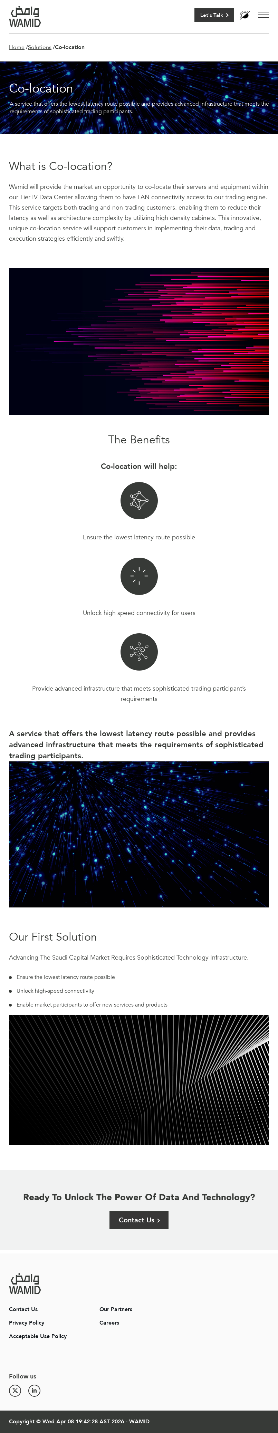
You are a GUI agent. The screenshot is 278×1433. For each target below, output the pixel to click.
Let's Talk (211, 15)
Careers (109, 1323)
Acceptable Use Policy (38, 1336)
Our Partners (115, 1309)
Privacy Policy (26, 1323)
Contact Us (136, 1220)
